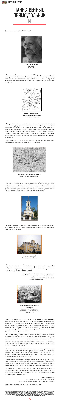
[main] (29, 16)
